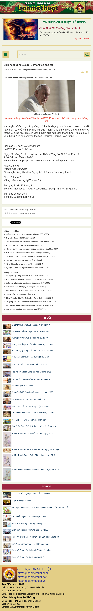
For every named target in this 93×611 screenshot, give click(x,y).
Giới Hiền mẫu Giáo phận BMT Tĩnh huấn (30, 331)
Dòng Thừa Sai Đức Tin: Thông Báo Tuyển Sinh (24, 298)
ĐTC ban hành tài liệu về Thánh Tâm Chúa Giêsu (24, 242)
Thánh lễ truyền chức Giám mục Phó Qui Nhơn (33, 413)
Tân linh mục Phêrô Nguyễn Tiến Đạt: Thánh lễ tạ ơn (35, 537)
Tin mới (46, 318)
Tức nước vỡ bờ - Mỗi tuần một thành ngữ (31, 379)
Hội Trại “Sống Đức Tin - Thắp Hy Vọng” (30, 364)
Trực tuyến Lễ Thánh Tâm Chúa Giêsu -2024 (23, 253)
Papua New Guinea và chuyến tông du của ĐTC (24, 305)
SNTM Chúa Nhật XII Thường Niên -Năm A (31, 325)
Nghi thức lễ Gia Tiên (21, 501)
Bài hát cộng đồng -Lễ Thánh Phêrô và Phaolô (32, 351)
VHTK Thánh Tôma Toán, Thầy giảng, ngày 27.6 (33, 455)
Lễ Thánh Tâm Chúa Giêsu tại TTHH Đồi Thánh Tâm (26, 256)
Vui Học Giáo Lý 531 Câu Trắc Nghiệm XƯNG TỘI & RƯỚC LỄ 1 (41, 508)
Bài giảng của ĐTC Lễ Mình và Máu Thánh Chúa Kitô (26, 302)
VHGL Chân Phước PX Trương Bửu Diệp (30, 357)
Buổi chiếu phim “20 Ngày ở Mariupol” (20, 287)
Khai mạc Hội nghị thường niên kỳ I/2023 (30, 524)
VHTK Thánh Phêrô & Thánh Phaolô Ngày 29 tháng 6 (35, 449)
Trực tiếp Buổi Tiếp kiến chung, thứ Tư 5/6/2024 (24, 279)
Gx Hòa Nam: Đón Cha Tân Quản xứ (28, 399)
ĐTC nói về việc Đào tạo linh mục (18, 260)
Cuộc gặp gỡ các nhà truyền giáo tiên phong (23, 283)
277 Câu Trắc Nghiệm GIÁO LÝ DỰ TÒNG (31, 493)
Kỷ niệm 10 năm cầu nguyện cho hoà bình (22, 268)
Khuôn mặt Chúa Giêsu (22, 386)
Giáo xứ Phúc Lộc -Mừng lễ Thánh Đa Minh (31, 550)
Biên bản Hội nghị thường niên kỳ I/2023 (30, 530)
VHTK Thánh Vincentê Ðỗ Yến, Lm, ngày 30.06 (33, 433)
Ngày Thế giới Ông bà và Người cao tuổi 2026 (32, 392)
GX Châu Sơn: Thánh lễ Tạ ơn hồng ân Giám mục (34, 426)
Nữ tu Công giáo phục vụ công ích (19, 264)
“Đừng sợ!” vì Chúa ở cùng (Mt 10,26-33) (30, 338)
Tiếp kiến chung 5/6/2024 (15, 238)
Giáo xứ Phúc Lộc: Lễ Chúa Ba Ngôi (28, 557)
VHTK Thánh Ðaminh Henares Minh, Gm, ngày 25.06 (35, 470)
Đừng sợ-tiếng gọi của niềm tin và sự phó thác (32, 344)
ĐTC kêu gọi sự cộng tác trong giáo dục (21, 309)
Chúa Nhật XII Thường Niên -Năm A (60, 28)
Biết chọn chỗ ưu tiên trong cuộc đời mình (31, 406)
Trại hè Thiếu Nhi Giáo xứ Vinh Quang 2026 (31, 372)
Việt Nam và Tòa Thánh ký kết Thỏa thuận (31, 544)
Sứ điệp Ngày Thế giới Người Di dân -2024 (22, 276)
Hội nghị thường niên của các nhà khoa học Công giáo (27, 249)
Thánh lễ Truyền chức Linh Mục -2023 (29, 516)
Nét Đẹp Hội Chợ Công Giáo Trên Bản (29, 420)
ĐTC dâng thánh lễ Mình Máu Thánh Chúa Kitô (24, 290)
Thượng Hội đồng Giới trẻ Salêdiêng (20, 245)
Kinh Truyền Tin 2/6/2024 (15, 294)
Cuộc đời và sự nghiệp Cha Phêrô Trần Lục (22, 234)
